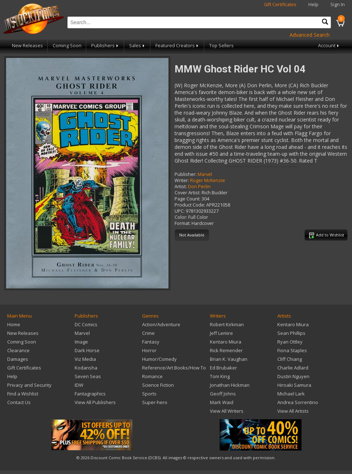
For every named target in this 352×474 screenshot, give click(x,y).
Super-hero (154, 402)
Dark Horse (87, 350)
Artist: (181, 186)
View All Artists (293, 411)
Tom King (220, 376)
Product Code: (190, 205)
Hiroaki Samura (294, 385)
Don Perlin (199, 186)
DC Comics (86, 324)
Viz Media (85, 359)
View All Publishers (95, 402)
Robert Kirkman (227, 324)
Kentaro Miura (225, 341)
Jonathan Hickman (230, 385)
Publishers (105, 46)
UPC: (180, 211)
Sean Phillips (291, 333)
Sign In (337, 4)
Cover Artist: (188, 193)
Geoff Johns (223, 393)
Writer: (182, 180)
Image (81, 341)
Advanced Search (310, 34)
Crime (148, 333)
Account (329, 46)
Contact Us (19, 402)
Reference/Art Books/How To (174, 367)
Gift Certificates (280, 4)
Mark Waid (221, 402)
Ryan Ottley (290, 341)
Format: (182, 223)
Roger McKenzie (207, 180)
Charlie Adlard (292, 367)
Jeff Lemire (221, 333)
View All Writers (226, 411)
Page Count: (188, 199)
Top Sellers (221, 46)
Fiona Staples (292, 350)
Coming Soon (67, 46)
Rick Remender (226, 350)
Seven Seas (88, 376)
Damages (17, 359)
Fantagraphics (90, 393)
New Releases (27, 46)
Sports (149, 393)
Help (313, 4)
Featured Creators (177, 46)
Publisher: (186, 174)
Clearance (18, 350)
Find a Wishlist (22, 393)
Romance (152, 376)
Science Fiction (158, 385)
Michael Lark (291, 393)
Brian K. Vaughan (228, 359)
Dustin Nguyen (293, 376)
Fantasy (150, 341)
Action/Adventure (161, 324)
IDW (79, 385)
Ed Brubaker (223, 367)
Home (13, 324)
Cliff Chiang (289, 359)
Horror (149, 350)
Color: (181, 217)
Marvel (205, 174)
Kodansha (86, 367)
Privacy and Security (29, 385)
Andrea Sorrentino (297, 402)
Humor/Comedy (159, 359)
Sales (137, 46)
